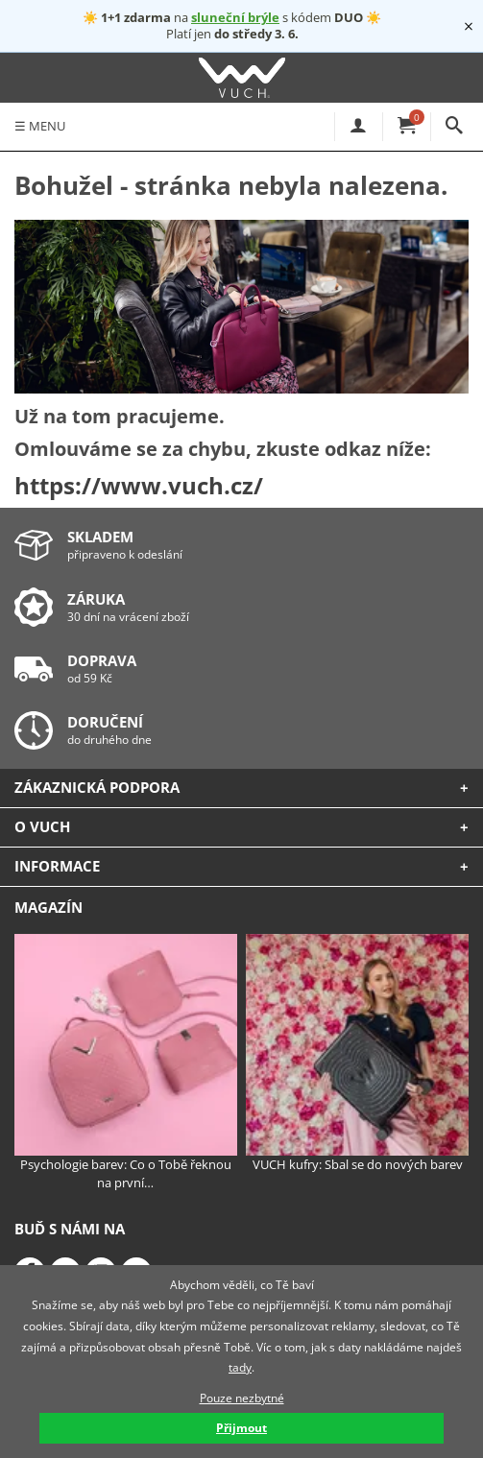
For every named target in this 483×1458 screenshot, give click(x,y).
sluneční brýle (235, 17)
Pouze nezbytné (242, 1398)
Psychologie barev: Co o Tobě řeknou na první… (125, 1062)
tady (240, 1367)
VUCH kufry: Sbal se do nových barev (357, 1054)
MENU (39, 125)
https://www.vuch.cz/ (138, 485)
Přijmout (241, 1428)
